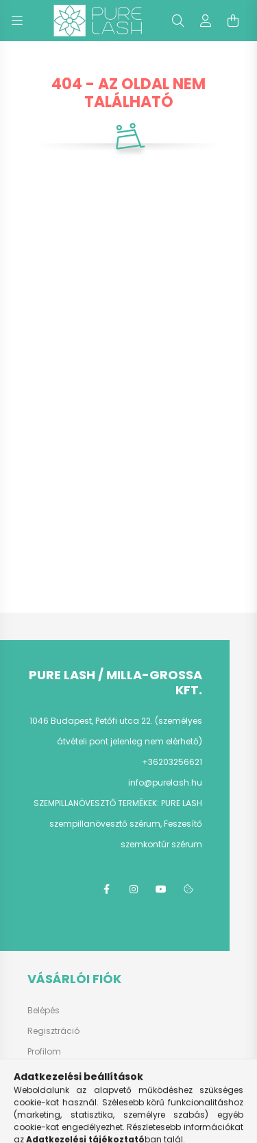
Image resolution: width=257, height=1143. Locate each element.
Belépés (43, 1010)
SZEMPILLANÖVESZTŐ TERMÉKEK (95, 803)
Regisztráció (53, 1031)
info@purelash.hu (165, 782)
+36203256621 (172, 762)
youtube (161, 889)
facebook (106, 889)
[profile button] (205, 20)
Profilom (44, 1052)
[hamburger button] (17, 20)
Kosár (39, 1072)
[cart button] (233, 20)
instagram (133, 889)
